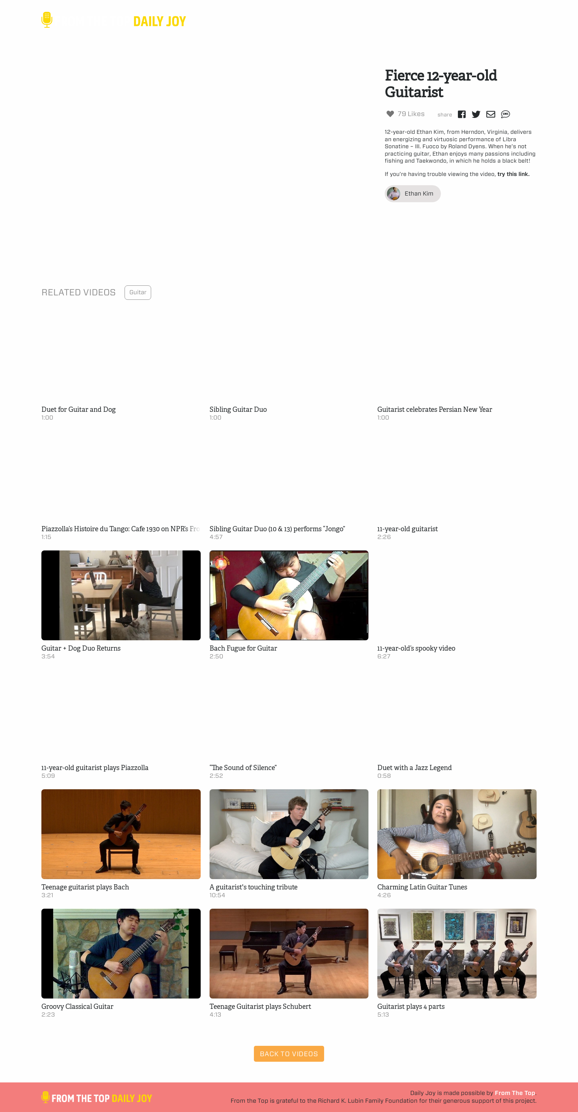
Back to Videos (289, 1054)
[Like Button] (390, 113)
